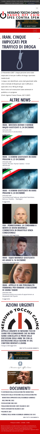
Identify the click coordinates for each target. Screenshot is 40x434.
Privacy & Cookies (15, 422)
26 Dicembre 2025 (6, 130)
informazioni (31, 3)
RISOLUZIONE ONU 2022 (9, 403)
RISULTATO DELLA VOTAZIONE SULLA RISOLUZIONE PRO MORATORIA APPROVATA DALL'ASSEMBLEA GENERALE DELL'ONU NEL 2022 (19, 397)
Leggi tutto (6, 134)
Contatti (23, 422)
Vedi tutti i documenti (31, 417)
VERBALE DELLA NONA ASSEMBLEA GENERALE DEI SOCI (19, 414)
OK (25, 3)
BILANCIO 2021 (6, 412)
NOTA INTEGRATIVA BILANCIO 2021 (13, 409)
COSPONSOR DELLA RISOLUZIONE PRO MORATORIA (18, 392)
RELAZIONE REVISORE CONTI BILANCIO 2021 (15, 406)
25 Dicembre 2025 (6, 162)
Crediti (28, 422)
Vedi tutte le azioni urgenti (29, 348)
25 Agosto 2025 (6, 345)
